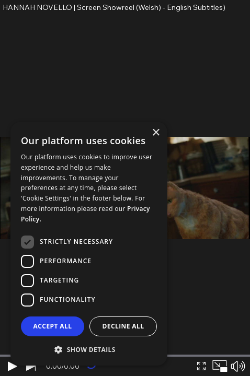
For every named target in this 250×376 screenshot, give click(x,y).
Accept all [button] (52, 326)
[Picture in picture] (219, 366)
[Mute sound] (238, 366)
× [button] (156, 133)
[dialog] (88, 244)
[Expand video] (201, 366)
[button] (89, 349)
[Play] (12, 366)
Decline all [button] (123, 326)
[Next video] (30, 366)
